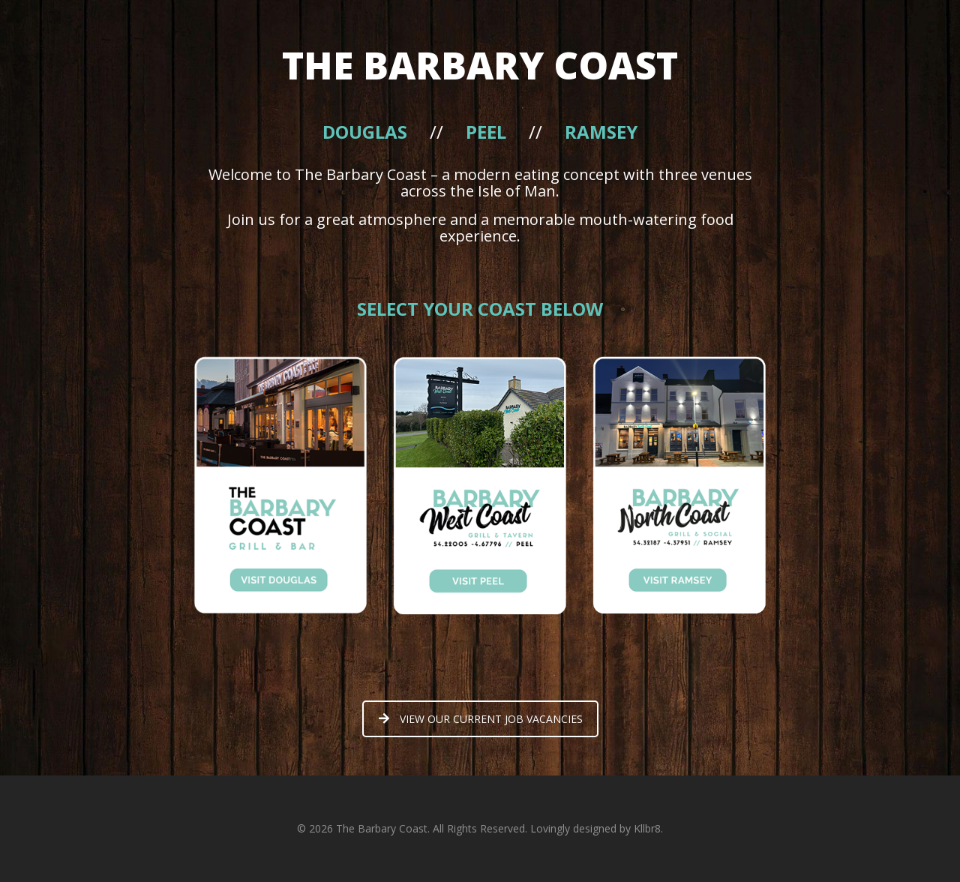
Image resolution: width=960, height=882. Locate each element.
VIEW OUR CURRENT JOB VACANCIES (481, 719)
